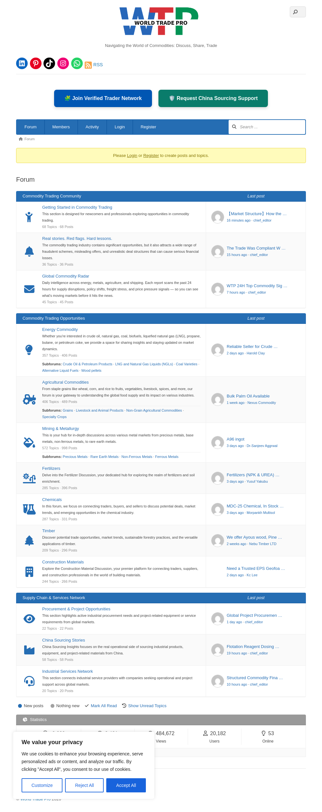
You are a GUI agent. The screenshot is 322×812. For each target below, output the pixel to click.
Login (120, 126)
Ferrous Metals (166, 457)
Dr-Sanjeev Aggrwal (262, 446)
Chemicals (52, 499)
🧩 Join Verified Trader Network (103, 98)
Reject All (84, 785)
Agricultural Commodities (65, 382)
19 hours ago (237, 653)
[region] (84, 765)
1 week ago (235, 403)
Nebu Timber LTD (263, 544)
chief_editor (262, 220)
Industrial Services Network (67, 671)
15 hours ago (237, 255)
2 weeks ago (236, 544)
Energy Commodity (60, 329)
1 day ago (234, 622)
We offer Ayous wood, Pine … (254, 537)
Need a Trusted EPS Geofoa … (256, 568)
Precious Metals (75, 457)
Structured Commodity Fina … (255, 677)
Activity (92, 126)
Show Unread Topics (147, 705)
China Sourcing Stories (63, 640)
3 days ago (235, 446)
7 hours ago (236, 292)
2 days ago (235, 353)
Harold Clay (256, 353)
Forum (30, 126)
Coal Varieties (186, 364)
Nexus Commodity (261, 403)
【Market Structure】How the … (257, 213)
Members (61, 126)
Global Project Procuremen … (254, 615)
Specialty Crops (54, 417)
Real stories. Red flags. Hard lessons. (77, 238)
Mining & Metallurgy (60, 428)
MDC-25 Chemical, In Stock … (255, 506)
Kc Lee (252, 575)
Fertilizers (51, 468)
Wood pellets (91, 370)
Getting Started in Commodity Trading (77, 207)
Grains (68, 410)
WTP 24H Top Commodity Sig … (257, 285)
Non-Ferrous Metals (136, 457)
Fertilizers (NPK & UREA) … (253, 474)
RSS (94, 65)
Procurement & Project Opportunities (76, 609)
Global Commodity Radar (65, 276)
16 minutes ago (239, 220)
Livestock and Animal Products (99, 410)
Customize (42, 785)
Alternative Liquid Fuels (60, 370)
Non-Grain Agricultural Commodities (154, 410)
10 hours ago (237, 684)
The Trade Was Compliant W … (256, 248)
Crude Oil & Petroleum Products (87, 364)
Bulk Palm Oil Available (248, 396)
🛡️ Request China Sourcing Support (213, 98)
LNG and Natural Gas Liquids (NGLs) (144, 364)
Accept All (126, 785)
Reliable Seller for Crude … (252, 346)
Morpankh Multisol (261, 513)
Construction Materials (63, 562)
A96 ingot (235, 439)
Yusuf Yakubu (257, 481)
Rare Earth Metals (104, 457)
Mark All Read (104, 705)
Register (148, 126)
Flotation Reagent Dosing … (253, 646)
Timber (48, 530)
